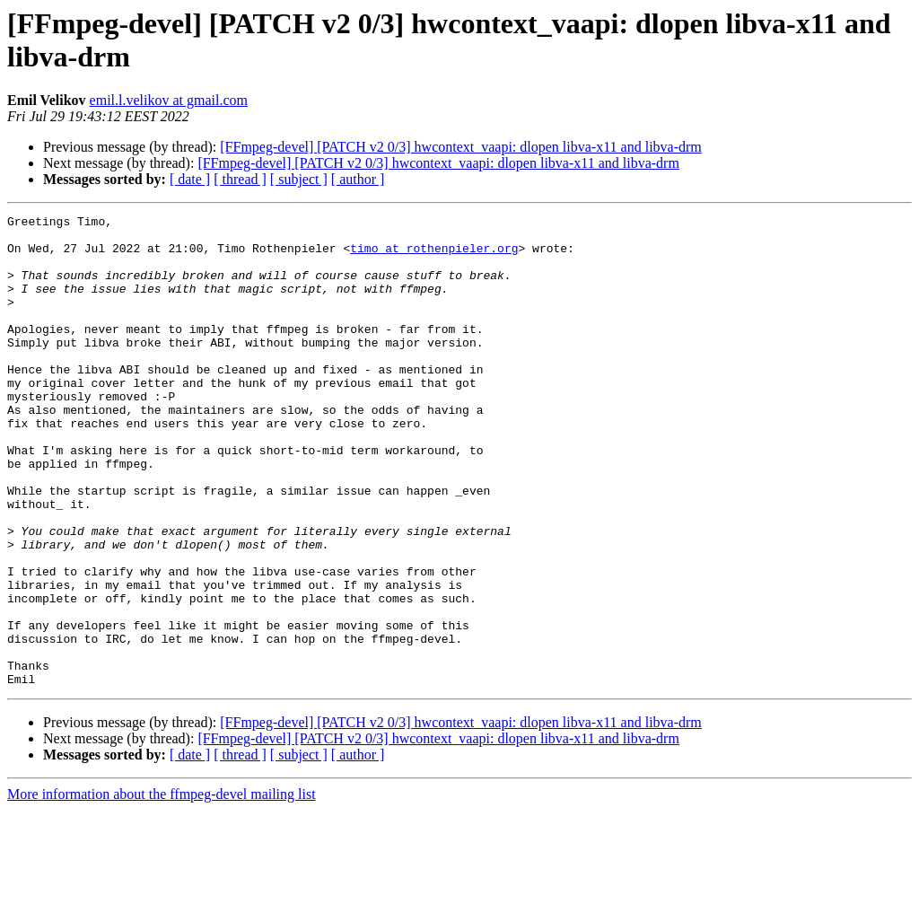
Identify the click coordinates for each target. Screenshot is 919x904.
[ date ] (190, 179)
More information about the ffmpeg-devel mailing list (161, 888)
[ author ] (358, 179)
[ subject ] (299, 179)
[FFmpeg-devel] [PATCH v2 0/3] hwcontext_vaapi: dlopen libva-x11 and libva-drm (461, 146)
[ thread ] (240, 179)
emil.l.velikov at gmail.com (169, 100)
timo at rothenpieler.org (434, 256)
